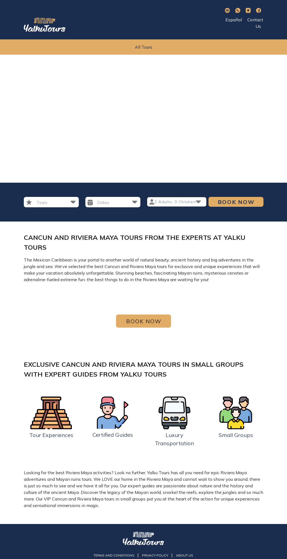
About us (184, 555)
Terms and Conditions (114, 555)
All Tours (143, 47)
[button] (56, 202)
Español (233, 19)
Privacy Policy (155, 555)
